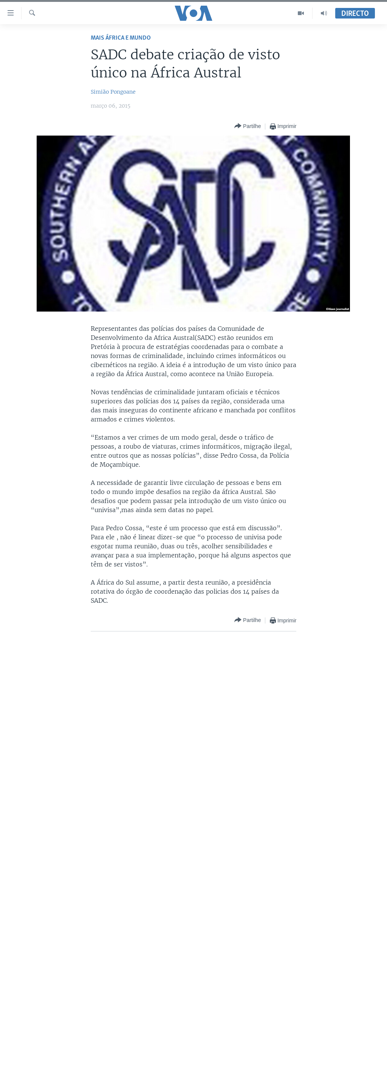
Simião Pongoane (113, 91)
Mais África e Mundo (121, 38)
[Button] (247, 126)
